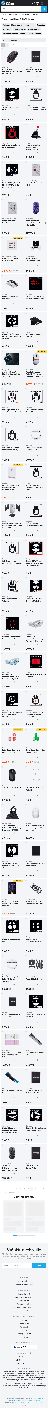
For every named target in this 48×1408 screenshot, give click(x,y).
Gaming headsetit (24, 1334)
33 (35, 1189)
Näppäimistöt (24, 1324)
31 (28, 1189)
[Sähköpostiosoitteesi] (16, 1265)
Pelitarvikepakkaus (10, 33)
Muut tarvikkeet (35, 33)
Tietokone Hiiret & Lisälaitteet (29, 14)
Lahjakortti (24, 1311)
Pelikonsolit (24, 1327)
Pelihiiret (6, 25)
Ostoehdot (36, 1400)
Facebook (19, 1357)
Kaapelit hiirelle (19, 29)
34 (39, 1189)
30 (24, 1189)
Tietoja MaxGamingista (24, 1297)
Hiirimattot (24, 1337)
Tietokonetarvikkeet (12, 14)
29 (20, 1189)
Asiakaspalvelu (24, 1281)
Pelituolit (24, 1330)
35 (43, 1189)
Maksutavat (24, 1301)
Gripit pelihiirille (34, 29)
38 (5, 1192)
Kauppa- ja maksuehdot (24, 1284)
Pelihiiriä (24, 1320)
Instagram (20, 1363)
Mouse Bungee (29, 25)
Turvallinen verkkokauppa (24, 1307)
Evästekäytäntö (24, 1294)
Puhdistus (23, 33)
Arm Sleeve (7, 29)
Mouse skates (16, 25)
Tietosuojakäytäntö (24, 1304)
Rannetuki (41, 25)
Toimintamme (38, 1398)
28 (16, 1189)
